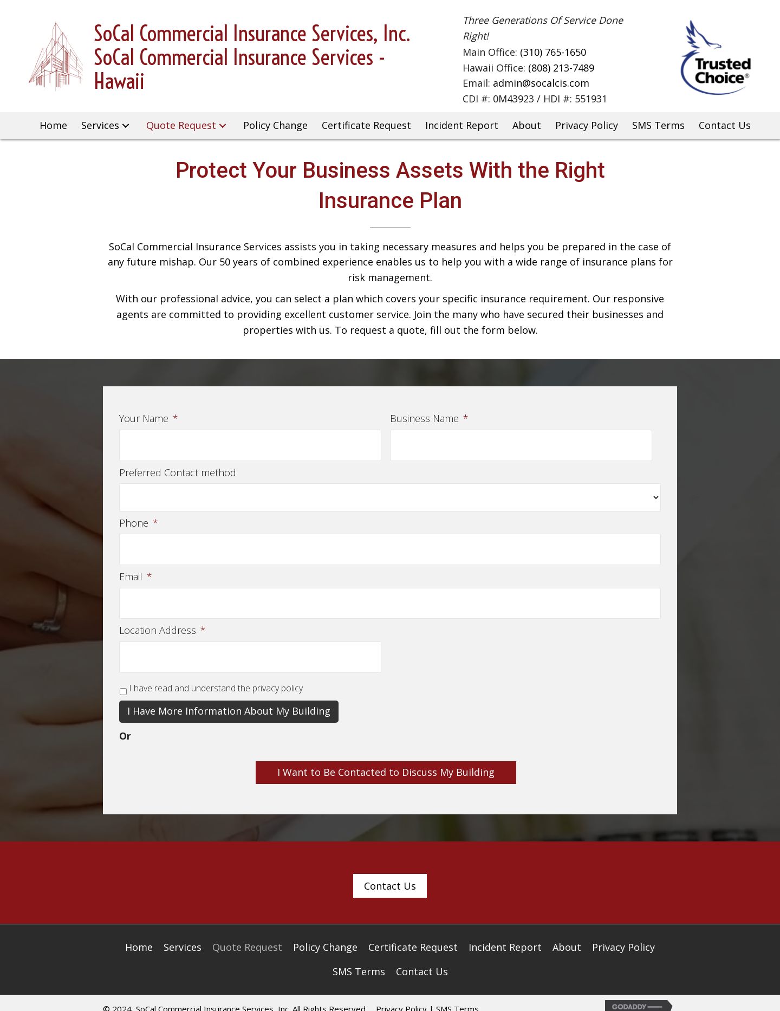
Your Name (148, 418)
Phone (138, 520)
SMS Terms (457, 995)
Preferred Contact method (177, 469)
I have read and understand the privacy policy (216, 675)
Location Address (162, 620)
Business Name (429, 418)
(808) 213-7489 (561, 67)
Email (135, 570)
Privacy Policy (401, 995)
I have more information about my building (228, 697)
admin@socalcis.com (541, 83)
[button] (126, 126)
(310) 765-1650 (553, 52)
